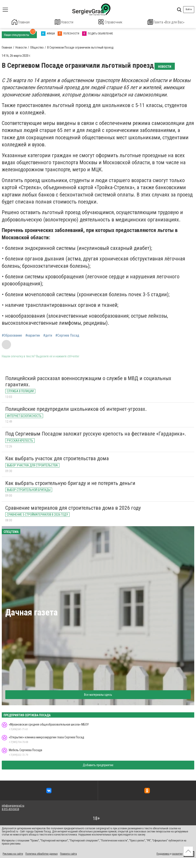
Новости (64, 22)
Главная (20, 22)
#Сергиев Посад (67, 335)
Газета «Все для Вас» (166, 22)
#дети (47, 335)
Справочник (110, 22)
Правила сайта (68, 853)
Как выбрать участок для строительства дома (57, 458)
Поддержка (163, 853)
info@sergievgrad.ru (13, 805)
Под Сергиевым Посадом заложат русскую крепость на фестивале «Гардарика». (95, 433)
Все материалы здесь (98, 694)
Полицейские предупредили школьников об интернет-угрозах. (76, 408)
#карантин (32, 335)
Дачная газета (31, 612)
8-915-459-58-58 (10, 808)
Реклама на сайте (13, 853)
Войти (189, 9)
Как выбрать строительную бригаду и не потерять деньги (70, 482)
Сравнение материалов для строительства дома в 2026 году (73, 507)
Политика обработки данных (41, 853)
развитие (177, 853)
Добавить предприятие (98, 764)
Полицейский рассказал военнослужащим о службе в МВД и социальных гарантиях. (88, 381)
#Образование (12, 335)
